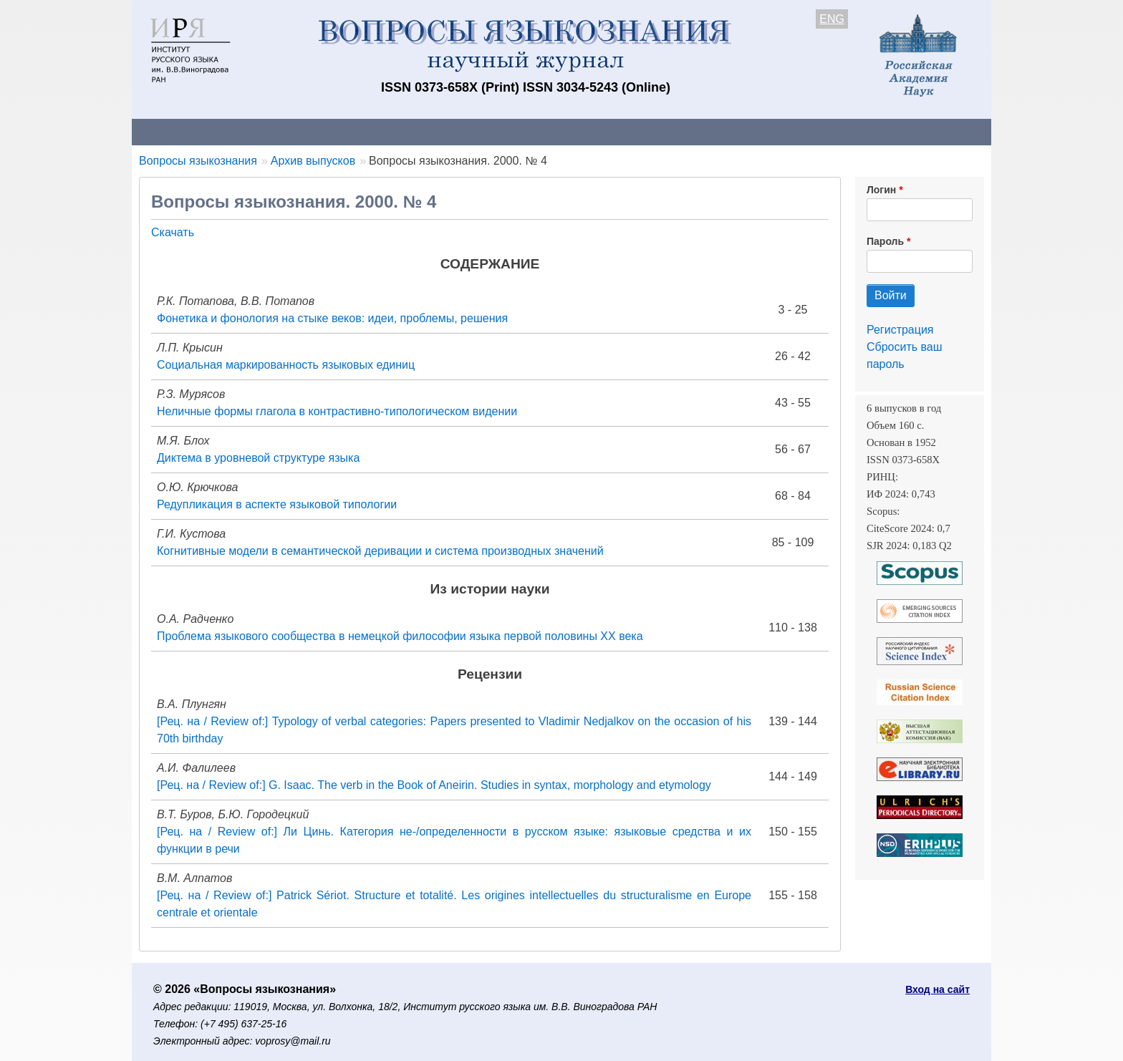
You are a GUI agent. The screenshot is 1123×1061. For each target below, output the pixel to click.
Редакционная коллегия (747, 131)
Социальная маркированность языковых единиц (286, 365)
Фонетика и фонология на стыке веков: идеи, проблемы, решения (332, 318)
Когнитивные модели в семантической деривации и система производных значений (380, 551)
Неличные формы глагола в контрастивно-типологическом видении (337, 411)
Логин (881, 189)
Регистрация (900, 330)
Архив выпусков (533, 131)
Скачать (172, 232)
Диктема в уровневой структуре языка (258, 458)
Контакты (256, 131)
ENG (831, 19)
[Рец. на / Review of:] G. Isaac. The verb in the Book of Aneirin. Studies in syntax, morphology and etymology (434, 785)
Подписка (629, 131)
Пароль (885, 241)
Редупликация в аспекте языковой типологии (277, 504)
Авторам (334, 131)
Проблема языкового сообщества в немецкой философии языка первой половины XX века (400, 636)
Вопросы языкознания (198, 161)
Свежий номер (423, 131)
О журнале (174, 131)
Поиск (855, 131)
